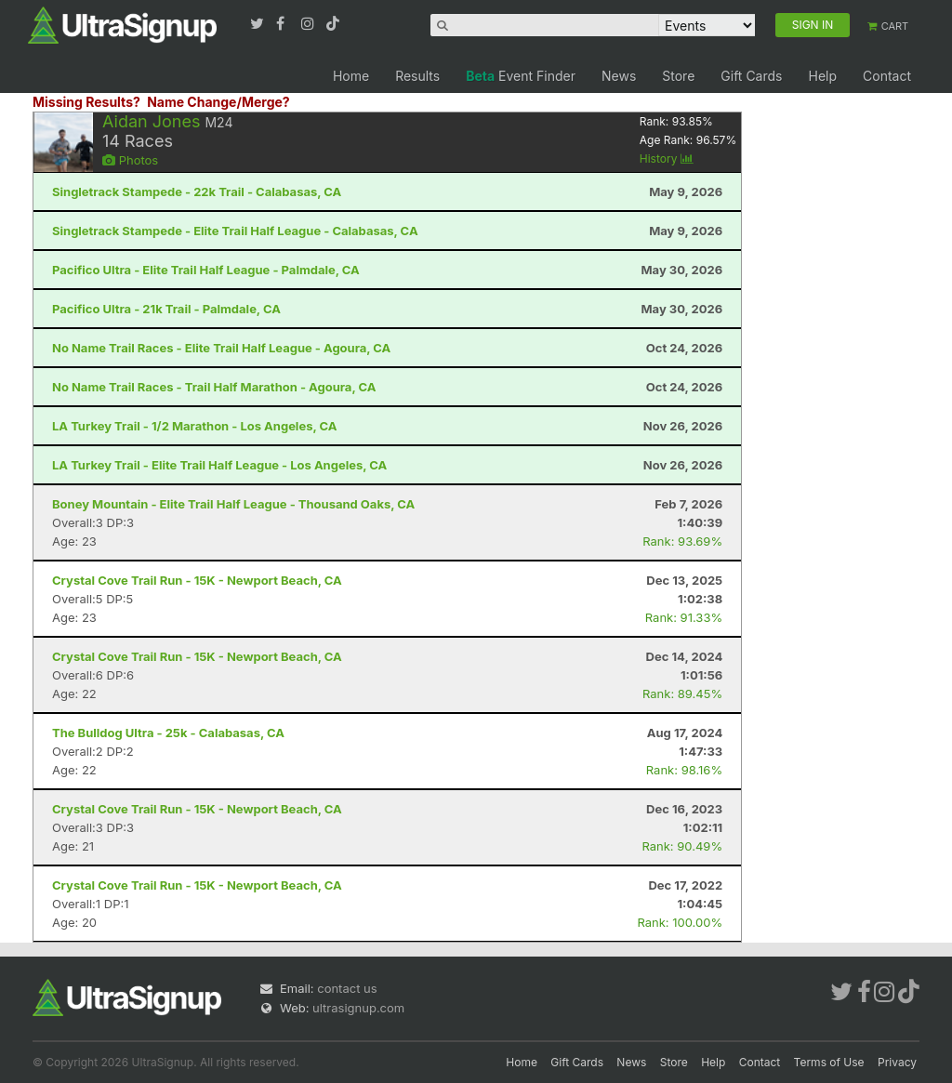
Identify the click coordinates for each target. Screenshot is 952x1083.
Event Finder (520, 76)
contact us (347, 988)
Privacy (897, 1062)
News (619, 76)
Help (822, 76)
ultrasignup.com (358, 1007)
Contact (887, 76)
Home (351, 76)
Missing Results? (86, 102)
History (667, 158)
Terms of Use (829, 1062)
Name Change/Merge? (218, 102)
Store (678, 76)
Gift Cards (751, 76)
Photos (130, 159)
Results (417, 76)
